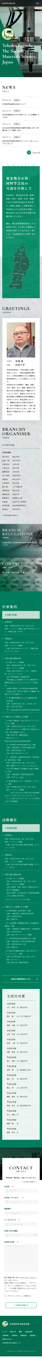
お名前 (8, 1191)
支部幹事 (5, 1341)
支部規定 (34, 1341)
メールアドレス (12, 1224)
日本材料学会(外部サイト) (12, 1348)
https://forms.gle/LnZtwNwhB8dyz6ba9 (18, 745)
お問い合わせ (7, 1344)
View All (36, 154)
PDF (21, 781)
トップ (4, 1337)
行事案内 (15, 1341)
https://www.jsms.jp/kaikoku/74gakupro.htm (20, 714)
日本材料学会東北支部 (9, 3)
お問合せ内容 (11, 1246)
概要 (21, 1337)
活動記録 (24, 1341)
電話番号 (7, 1213)
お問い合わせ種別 (11, 1235)
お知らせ (13, 1337)
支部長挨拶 (30, 1337)
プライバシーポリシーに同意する (19, 1300)
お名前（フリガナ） (14, 1202)
